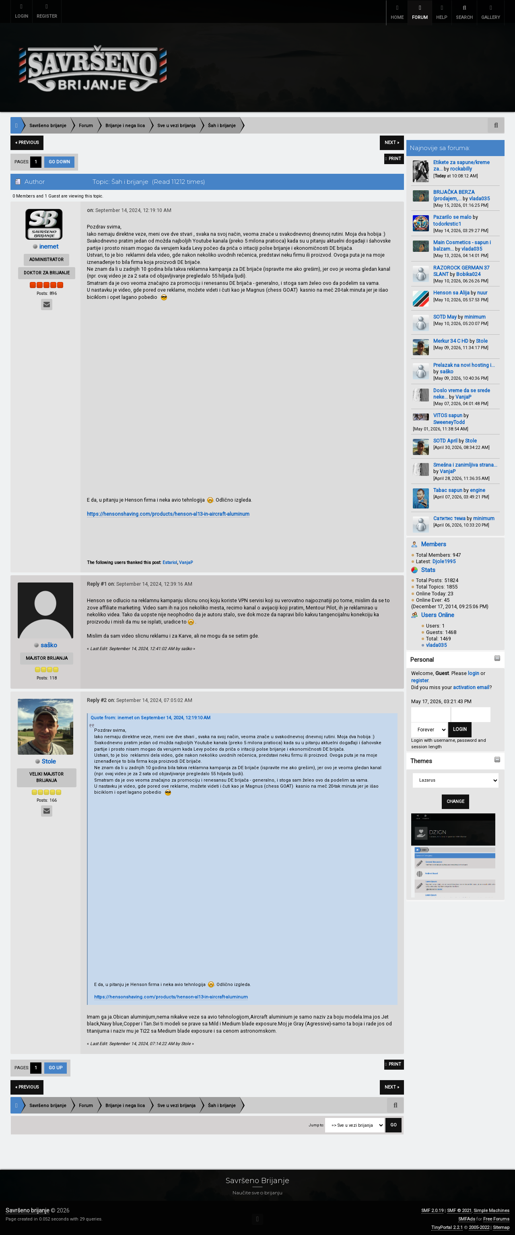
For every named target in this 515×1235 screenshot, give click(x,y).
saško (446, 369)
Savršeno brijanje (27, 1208)
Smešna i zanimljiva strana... (465, 462)
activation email (471, 685)
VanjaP (463, 394)
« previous (27, 140)
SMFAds (466, 1216)
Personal (422, 657)
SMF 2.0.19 (432, 1208)
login (473, 671)
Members (433, 541)
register (419, 678)
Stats (428, 567)
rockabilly (461, 166)
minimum (475, 314)
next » (392, 140)
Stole (482, 339)
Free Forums (496, 1216)
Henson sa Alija (451, 290)
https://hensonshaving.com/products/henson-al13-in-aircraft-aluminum (168, 511)
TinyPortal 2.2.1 (447, 1225)
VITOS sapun (447, 413)
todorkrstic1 (447, 221)
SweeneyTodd (449, 419)
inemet (48, 244)
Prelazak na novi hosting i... (464, 363)
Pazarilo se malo (452, 215)
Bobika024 (468, 272)
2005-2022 (479, 1225)
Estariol (170, 560)
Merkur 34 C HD (451, 339)
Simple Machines (491, 1208)
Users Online (437, 612)
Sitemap (501, 1225)
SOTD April (445, 438)
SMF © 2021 (459, 1208)
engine (477, 488)
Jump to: (316, 1122)
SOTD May (445, 314)
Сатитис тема (449, 516)
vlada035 (479, 196)
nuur (482, 290)
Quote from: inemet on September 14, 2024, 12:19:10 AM (150, 715)
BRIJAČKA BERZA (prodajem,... (454, 192)
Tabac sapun (447, 488)
